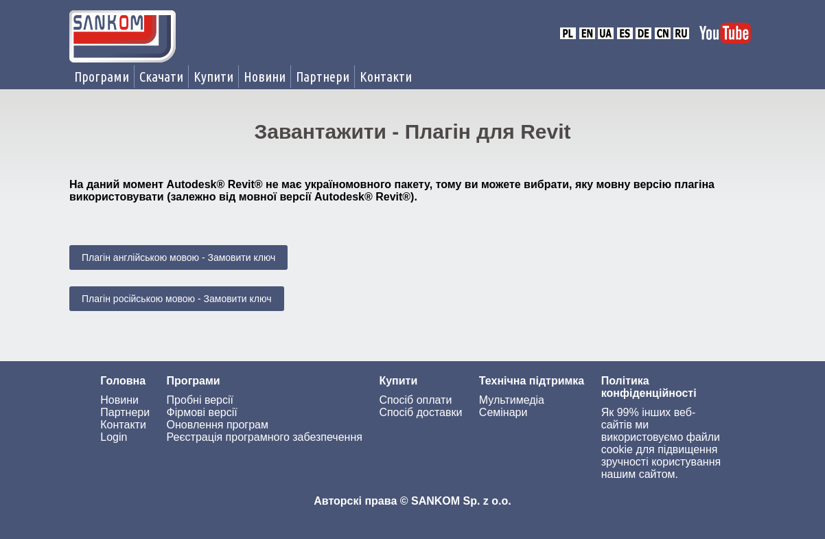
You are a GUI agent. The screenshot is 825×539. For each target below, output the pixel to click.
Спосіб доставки (420, 412)
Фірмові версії (202, 412)
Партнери (322, 76)
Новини (265, 76)
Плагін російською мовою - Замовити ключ (177, 298)
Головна (123, 381)
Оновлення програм (217, 425)
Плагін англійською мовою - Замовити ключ (178, 257)
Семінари (503, 412)
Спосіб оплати (415, 400)
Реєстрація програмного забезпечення (264, 437)
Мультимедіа (511, 400)
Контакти (386, 76)
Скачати (161, 76)
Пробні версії (200, 400)
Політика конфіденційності (649, 387)
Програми (101, 76)
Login (113, 437)
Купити (213, 76)
